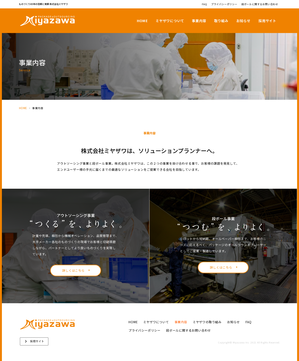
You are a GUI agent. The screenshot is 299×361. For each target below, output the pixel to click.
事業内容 (180, 322)
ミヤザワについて (156, 322)
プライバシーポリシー (145, 330)
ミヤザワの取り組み (207, 322)
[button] (34, 341)
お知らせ (233, 322)
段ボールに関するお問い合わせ (188, 330)
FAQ (248, 322)
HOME (133, 322)
